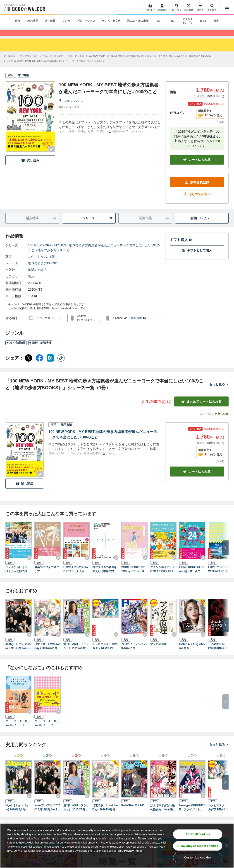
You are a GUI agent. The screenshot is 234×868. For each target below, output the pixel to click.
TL (172, 20)
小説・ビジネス (85, 20)
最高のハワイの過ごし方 (46, 576)
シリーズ (97, 226)
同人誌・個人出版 (138, 20)
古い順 (205, 421)
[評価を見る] (70, 114)
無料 (216, 20)
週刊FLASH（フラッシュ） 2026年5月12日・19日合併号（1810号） (76, 654)
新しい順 (221, 421)
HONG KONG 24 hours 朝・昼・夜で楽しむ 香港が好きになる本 (191, 577)
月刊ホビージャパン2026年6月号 (134, 653)
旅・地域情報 (16, 350)
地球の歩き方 (37, 277)
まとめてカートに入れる (201, 409)
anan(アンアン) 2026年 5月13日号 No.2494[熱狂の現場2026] (18, 654)
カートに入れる (197, 167)
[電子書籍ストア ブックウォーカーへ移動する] (21, 63)
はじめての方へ (197, 202)
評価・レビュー (202, 225)
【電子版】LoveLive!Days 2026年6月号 (47, 653)
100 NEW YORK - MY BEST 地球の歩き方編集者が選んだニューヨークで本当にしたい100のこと (102, 442)
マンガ (66, 20)
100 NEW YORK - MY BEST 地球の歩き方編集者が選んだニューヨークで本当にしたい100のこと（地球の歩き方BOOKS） (94, 255)
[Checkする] (51, 156)
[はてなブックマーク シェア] (50, 366)
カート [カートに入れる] (197, 479)
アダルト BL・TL (187, 20)
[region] (117, 846)
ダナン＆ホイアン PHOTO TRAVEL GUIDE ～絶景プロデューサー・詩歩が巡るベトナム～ (163, 577)
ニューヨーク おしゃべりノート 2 (46, 730)
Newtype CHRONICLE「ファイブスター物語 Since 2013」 (192, 815)
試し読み (30, 168)
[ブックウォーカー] (24, 7)
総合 (17, 20)
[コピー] (61, 366)
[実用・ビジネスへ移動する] (76, 63)
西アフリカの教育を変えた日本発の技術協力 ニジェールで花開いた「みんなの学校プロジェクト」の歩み (104, 577)
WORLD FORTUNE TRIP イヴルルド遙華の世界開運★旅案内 (134, 577)
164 (32, 304)
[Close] (227, 846)
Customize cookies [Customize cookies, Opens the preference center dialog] (197, 857)
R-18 (203, 20)
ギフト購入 (181, 247)
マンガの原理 (158, 651)
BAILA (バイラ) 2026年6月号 (192, 653)
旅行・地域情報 (40, 350)
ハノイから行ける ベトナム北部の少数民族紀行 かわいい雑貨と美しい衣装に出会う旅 (17, 577)
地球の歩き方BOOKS (43, 271)
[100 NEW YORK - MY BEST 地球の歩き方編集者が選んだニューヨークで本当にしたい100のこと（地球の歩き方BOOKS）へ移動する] (151, 63)
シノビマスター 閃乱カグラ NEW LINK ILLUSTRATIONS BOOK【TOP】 (105, 654)
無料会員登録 (197, 190)
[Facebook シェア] (39, 366)
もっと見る (219, 392)
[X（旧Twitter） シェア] (28, 366)
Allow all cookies (198, 834)
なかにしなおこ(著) (41, 264)
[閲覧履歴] (188, 7)
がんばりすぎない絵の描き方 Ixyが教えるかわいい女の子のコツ (163, 815)
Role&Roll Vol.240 (132, 813)
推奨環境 (138, 325)
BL (158, 20)
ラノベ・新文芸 (111, 20)
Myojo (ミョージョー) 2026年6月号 (17, 815)
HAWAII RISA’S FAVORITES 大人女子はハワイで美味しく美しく (75, 577)
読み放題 (32, 20)
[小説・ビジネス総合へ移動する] (53, 63)
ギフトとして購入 (196, 258)
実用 (31, 284)
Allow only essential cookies (197, 846)
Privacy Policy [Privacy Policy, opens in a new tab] (133, 850)
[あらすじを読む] (110, 135)
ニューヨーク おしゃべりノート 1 (17, 730)
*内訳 (220, 129)
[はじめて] (176, 7)
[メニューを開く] (227, 7)
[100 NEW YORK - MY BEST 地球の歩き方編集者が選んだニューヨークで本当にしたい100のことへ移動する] (56, 69)
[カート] (200, 7)
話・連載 (50, 20)
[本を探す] (212, 7)
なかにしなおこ (73, 108)
